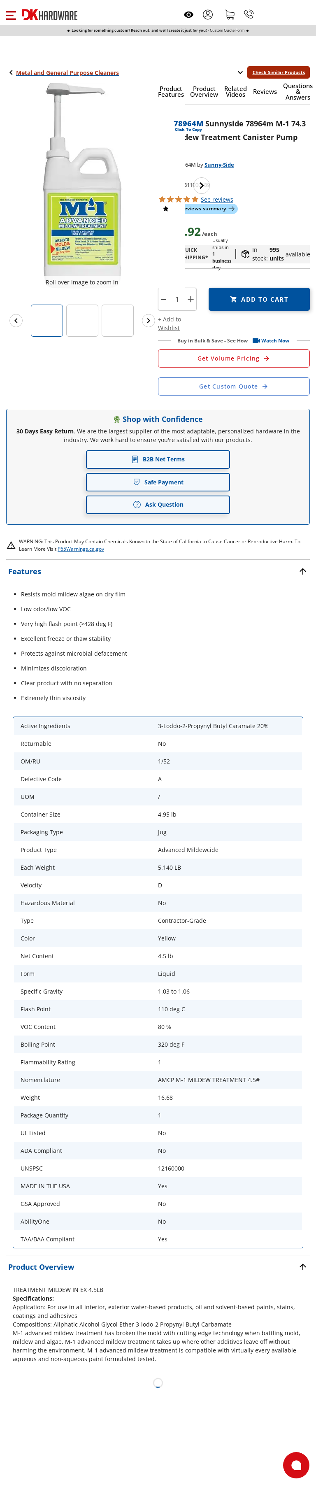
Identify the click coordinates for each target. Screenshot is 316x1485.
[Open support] (296, 1465)
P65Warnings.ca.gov (81, 548)
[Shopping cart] (230, 14)
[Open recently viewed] (189, 14)
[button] (11, 14)
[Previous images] (16, 320)
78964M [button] (188, 123)
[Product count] (177, 299)
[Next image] (201, 185)
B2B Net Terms (158, 459)
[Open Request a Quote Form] (234, 358)
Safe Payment (158, 482)
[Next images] (148, 320)
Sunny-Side (219, 164)
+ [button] (190, 299)
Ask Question (158, 504)
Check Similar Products (279, 72)
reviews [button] (217, 199)
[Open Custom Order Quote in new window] (234, 386)
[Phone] (249, 14)
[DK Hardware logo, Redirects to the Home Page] (49, 14)
